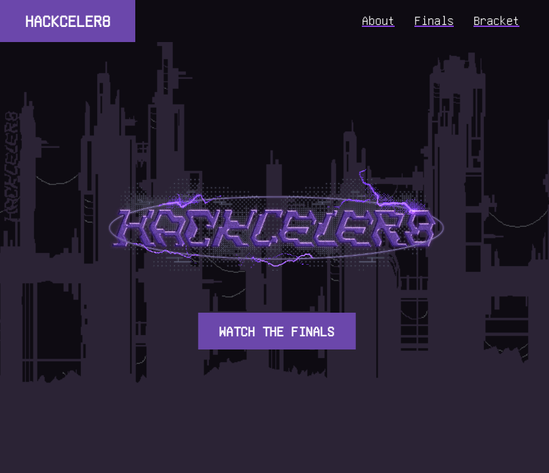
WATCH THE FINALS (276, 331)
